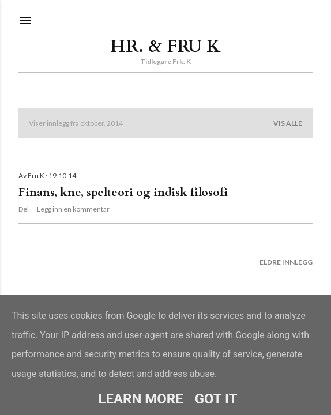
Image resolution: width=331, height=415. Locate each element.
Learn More (140, 399)
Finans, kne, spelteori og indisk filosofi (123, 192)
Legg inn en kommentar (73, 209)
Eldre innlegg (286, 262)
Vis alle (287, 123)
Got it (216, 399)
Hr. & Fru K (165, 46)
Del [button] (23, 209)
